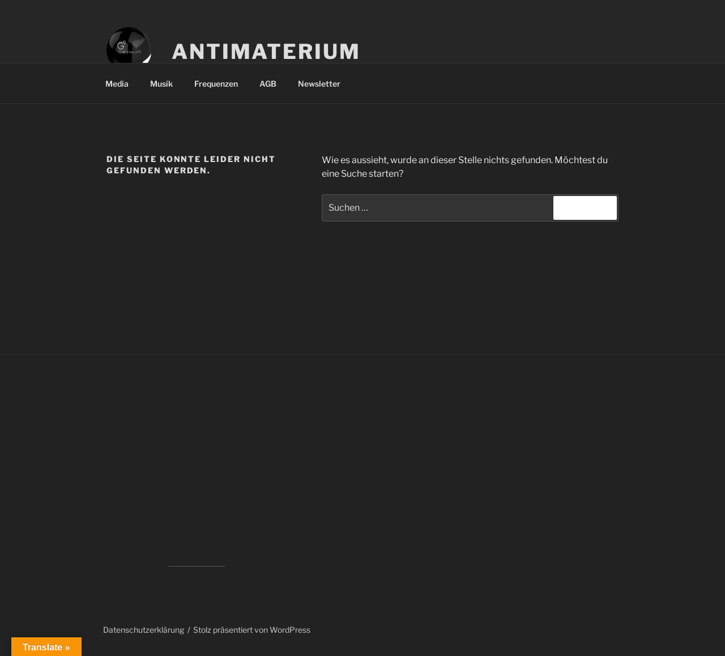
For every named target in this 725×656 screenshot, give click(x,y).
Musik (161, 83)
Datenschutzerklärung (143, 629)
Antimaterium (266, 51)
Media (117, 83)
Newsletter (319, 83)
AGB (267, 83)
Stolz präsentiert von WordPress (251, 629)
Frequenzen (216, 83)
